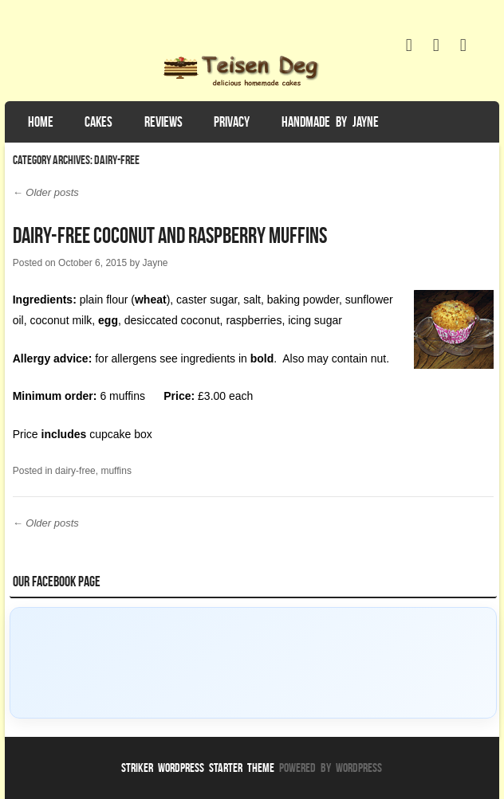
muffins (115, 470)
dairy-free (75, 470)
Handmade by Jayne (330, 122)
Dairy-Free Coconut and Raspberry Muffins (170, 235)
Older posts (46, 192)
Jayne (154, 262)
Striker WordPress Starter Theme (197, 767)
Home (40, 122)
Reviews (163, 122)
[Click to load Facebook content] (254, 663)
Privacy (232, 122)
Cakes (98, 122)
